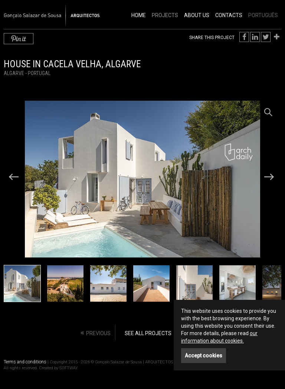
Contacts (228, 15)
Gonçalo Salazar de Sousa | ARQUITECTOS (43, 11)
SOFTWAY (68, 368)
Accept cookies (203, 356)
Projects (165, 15)
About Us (196, 15)
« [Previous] (96, 332)
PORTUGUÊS (263, 15)
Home (138, 15)
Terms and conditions (25, 361)
